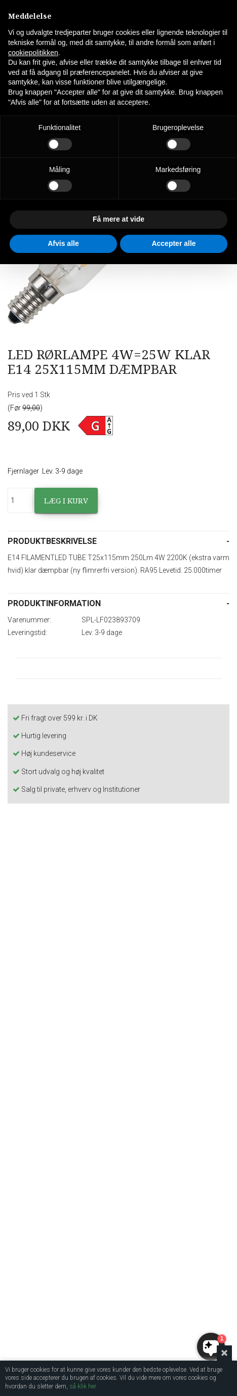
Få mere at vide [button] (118, 219)
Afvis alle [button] (63, 243)
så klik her (82, 1386)
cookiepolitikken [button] (33, 53)
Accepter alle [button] (173, 243)
